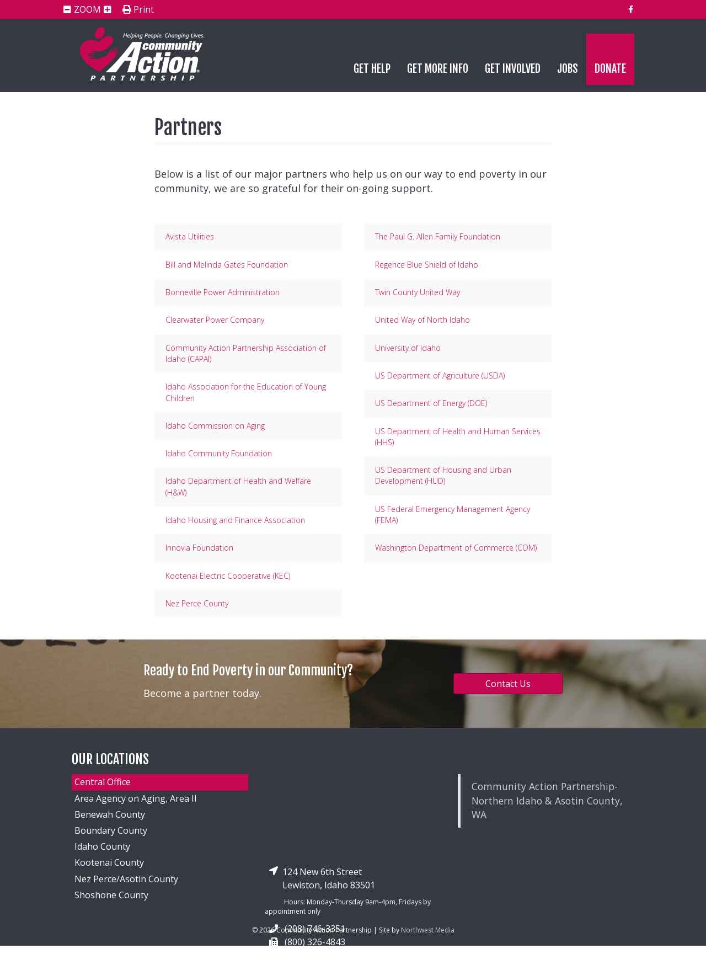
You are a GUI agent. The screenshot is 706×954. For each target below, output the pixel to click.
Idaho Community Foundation (218, 453)
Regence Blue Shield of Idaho (426, 264)
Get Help (372, 69)
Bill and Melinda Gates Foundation (226, 264)
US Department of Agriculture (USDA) (440, 375)
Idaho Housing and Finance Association (235, 520)
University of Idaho (408, 348)
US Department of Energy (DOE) (431, 403)
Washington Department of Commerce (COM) (456, 547)
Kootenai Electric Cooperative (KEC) (227, 576)
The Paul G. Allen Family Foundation (437, 236)
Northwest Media (427, 930)
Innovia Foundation (199, 547)
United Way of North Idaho (422, 320)
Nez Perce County (196, 603)
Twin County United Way (417, 292)
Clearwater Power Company (214, 320)
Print (138, 10)
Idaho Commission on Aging (215, 425)
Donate (610, 69)
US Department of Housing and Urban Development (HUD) (443, 475)
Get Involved (513, 69)
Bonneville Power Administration (222, 292)
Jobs (567, 69)
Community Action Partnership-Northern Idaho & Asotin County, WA (547, 800)
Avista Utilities (189, 236)
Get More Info (437, 69)
